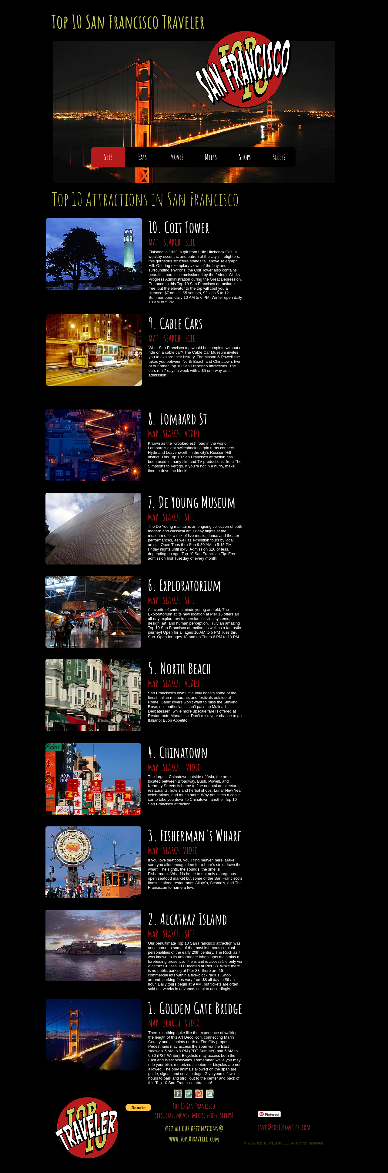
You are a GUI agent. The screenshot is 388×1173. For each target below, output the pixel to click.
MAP (154, 242)
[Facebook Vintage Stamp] (177, 1093)
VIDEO (191, 433)
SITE (190, 242)
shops (211, 1115)
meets (198, 1115)
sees (159, 1115)
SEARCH (171, 242)
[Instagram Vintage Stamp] (209, 1093)
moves (182, 1115)
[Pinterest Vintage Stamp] (199, 1093)
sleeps (226, 1115)
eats (169, 1115)
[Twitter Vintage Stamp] (188, 1093)
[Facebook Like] (296, 1095)
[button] (138, 1107)
